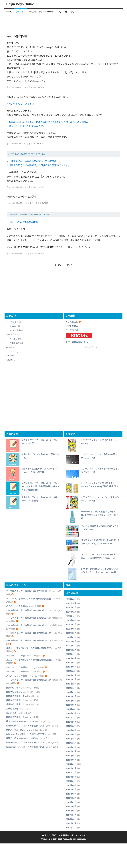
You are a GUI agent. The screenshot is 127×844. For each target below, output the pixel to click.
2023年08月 (71, 621)
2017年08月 (71, 727)
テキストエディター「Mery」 (44, 12)
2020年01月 (71, 646)
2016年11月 (71, 743)
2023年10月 (71, 616)
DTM (8, 348)
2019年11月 (71, 655)
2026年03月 (71, 600)
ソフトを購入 (72, 326)
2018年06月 (71, 701)
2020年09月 (71, 638)
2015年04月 (71, 790)
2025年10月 (71, 604)
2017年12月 (71, 718)
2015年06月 (71, 786)
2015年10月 (71, 777)
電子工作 (15, 343)
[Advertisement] (63, 23)
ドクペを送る (72, 322)
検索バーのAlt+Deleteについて (20, 722)
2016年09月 (71, 748)
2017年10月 (71, 722)
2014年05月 (71, 811)
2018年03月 (71, 714)
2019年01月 (71, 680)
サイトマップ (78, 836)
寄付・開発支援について (77, 342)
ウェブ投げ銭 (72, 331)
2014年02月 (71, 824)
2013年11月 (71, 828)
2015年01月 (71, 803)
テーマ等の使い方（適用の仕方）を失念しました (28, 592)
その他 (9, 360)
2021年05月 (71, 633)
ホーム (9, 12)
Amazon (10, 356)
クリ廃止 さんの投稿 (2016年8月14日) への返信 (28, 215)
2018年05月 (71, 705)
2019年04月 (71, 671)
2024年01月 (71, 612)
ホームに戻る (49, 836)
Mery (13, 326)
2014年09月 (71, 807)
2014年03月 (71, 820)
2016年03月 (71, 760)
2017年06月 (71, 731)
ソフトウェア (12, 322)
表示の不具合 (12, 709)
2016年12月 (71, 739)
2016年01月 (71, 769)
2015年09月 (71, 781)
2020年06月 (71, 642)
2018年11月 (71, 684)
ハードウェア (12, 335)
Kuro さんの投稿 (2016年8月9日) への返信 (26, 154)
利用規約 (64, 836)
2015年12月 (71, 773)
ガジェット (11, 352)
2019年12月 (71, 650)
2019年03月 (71, 676)
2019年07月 (71, 663)
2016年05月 (71, 756)
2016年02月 (71, 765)
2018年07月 (71, 697)
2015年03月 (71, 794)
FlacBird (15, 331)
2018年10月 (71, 688)
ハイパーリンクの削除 (16, 607)
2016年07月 (71, 752)
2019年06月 (71, 667)
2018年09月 (71, 693)
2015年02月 (71, 798)
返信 (42, 88)
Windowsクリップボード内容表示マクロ (25, 726)
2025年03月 (71, 608)
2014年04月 (71, 815)
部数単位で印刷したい (16, 688)
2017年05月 (71, 735)
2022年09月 (71, 629)
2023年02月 (71, 625)
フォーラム (22, 12)
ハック (14, 339)
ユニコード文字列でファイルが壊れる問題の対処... (29, 599)
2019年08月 (71, 659)
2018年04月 (71, 710)
